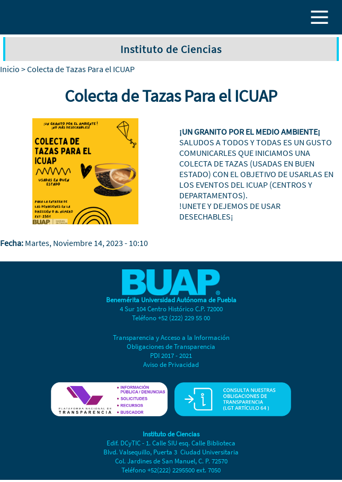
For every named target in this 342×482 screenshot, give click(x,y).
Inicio (10, 69)
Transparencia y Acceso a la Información (171, 337)
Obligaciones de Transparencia (171, 346)
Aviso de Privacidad (171, 364)
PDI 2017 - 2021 (171, 355)
